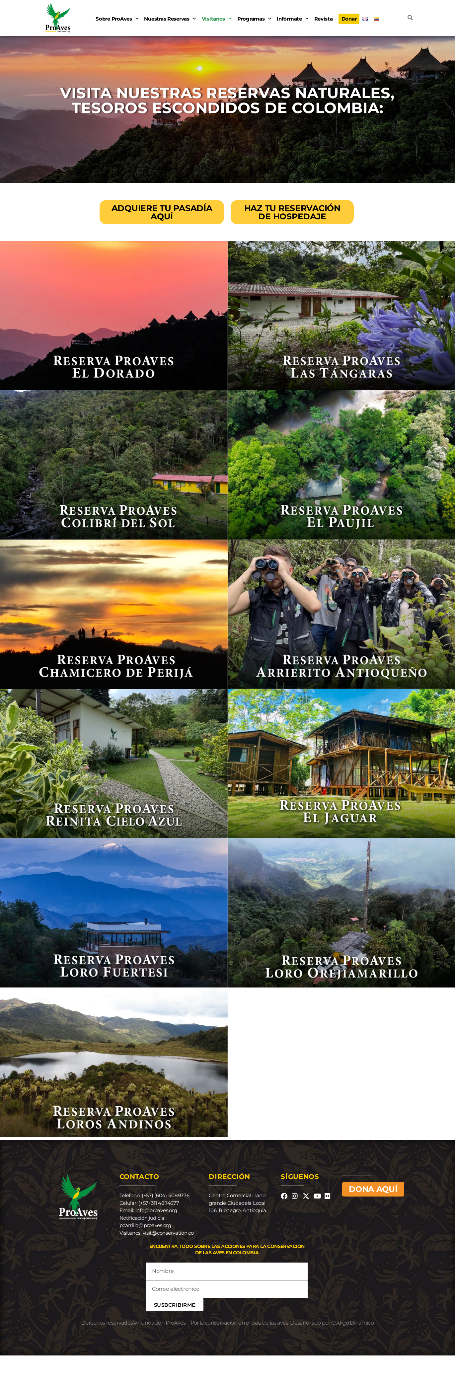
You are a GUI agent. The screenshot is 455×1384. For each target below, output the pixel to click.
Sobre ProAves (117, 19)
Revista (323, 19)
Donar (349, 19)
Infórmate (292, 19)
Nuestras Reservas (169, 19)
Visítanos (216, 19)
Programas (254, 19)
